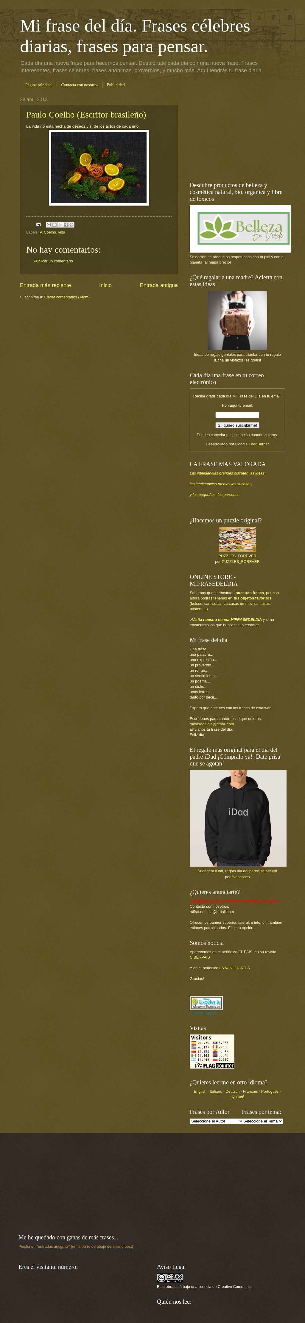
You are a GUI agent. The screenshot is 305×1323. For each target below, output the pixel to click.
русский (237, 1097)
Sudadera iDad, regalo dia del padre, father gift (237, 871)
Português (270, 1091)
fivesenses (241, 877)
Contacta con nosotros (79, 85)
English (200, 1091)
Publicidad (116, 85)
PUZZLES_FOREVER (237, 556)
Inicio (105, 285)
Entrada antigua (159, 285)
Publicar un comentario (53, 261)
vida (61, 232)
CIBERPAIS (200, 957)
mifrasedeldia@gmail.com (212, 724)
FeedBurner (259, 444)
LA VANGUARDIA (234, 968)
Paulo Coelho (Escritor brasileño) (86, 114)
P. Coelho (48, 232)
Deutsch (232, 1091)
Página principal (38, 85)
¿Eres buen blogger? (203, 1013)
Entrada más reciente (45, 285)
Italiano (216, 1091)
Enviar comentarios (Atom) (67, 297)
